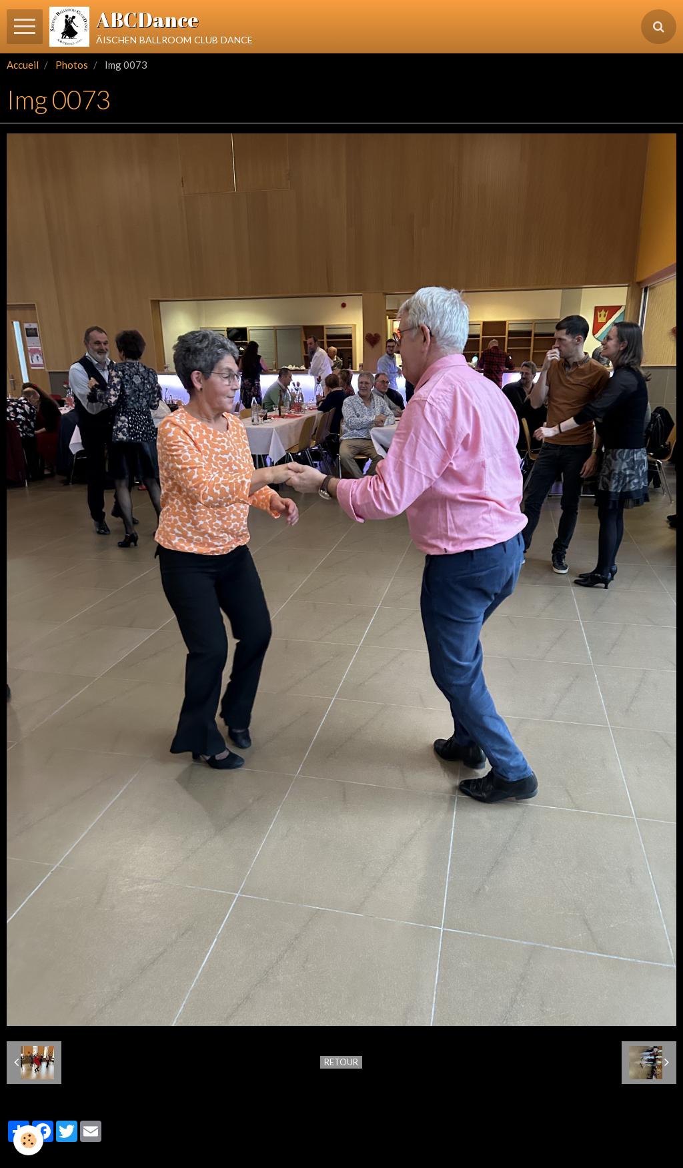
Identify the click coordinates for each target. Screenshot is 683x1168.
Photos (71, 65)
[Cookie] (28, 1140)
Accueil (23, 65)
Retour (341, 1062)
